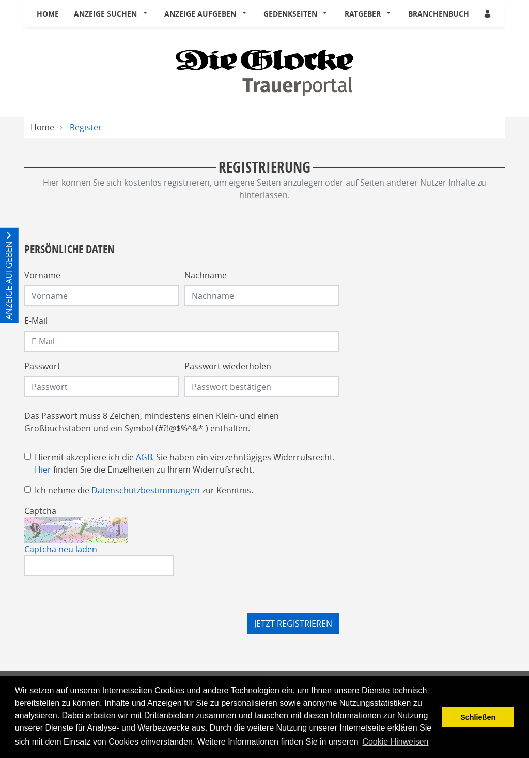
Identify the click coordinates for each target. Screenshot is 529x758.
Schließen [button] (477, 717)
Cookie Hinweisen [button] (395, 741)
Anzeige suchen (105, 14)
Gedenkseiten (290, 14)
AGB (144, 457)
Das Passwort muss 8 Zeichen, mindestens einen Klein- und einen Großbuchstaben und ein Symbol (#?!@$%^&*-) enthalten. (151, 422)
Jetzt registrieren (293, 623)
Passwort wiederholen (227, 366)
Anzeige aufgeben (200, 14)
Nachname (205, 275)
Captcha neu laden (60, 549)
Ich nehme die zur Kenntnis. (144, 490)
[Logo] (264, 72)
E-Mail (36, 320)
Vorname (42, 275)
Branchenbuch (438, 14)
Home (48, 14)
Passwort (42, 366)
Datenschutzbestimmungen (145, 490)
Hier (43, 469)
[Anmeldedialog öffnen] (488, 14)
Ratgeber (363, 14)
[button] (147, 14)
